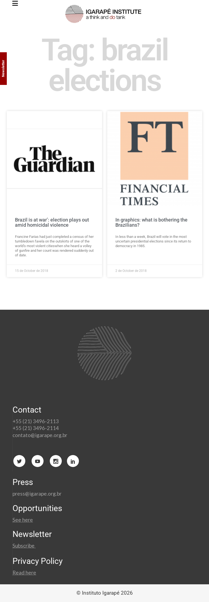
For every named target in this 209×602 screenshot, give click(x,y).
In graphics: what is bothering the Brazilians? (151, 222)
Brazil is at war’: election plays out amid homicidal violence (52, 222)
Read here (24, 572)
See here (23, 520)
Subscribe (24, 545)
